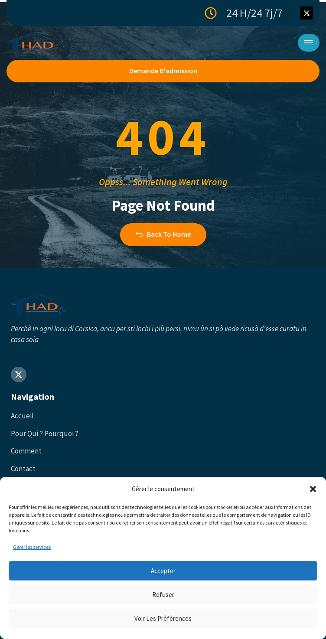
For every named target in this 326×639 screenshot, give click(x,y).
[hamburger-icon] (308, 43)
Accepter (163, 571)
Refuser (163, 594)
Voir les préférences (163, 618)
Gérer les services (32, 547)
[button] (313, 489)
